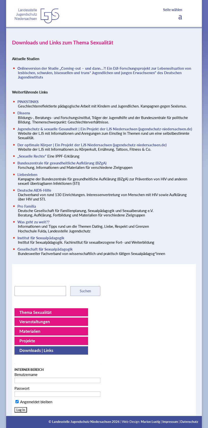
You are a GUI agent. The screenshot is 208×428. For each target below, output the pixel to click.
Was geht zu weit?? (33, 222)
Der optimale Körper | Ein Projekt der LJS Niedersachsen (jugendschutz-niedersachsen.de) (92, 145)
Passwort (21, 388)
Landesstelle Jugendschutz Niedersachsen (81, 422)
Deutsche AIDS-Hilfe (34, 190)
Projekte (27, 340)
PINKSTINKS (28, 101)
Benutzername (26, 374)
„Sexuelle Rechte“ (32, 156)
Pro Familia (26, 206)
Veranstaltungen (34, 321)
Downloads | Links (36, 350)
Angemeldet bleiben (33, 402)
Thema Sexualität (35, 312)
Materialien (29, 331)
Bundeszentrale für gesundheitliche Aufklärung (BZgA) (61, 163)
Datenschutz (189, 422)
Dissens (23, 113)
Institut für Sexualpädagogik (40, 238)
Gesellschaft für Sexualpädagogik (45, 249)
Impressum (170, 422)
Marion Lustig (150, 422)
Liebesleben (27, 174)
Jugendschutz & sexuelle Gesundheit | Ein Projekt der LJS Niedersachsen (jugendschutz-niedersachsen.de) (104, 129)
